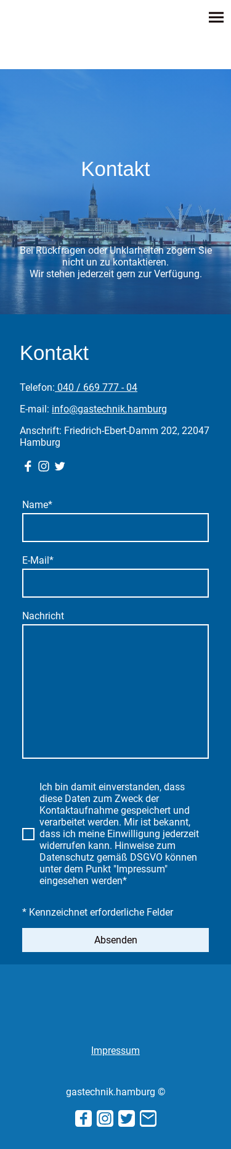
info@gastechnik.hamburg (109, 409)
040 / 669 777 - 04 (96, 387)
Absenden (115, 940)
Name (37, 505)
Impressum (115, 1050)
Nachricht (43, 616)
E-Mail (38, 560)
